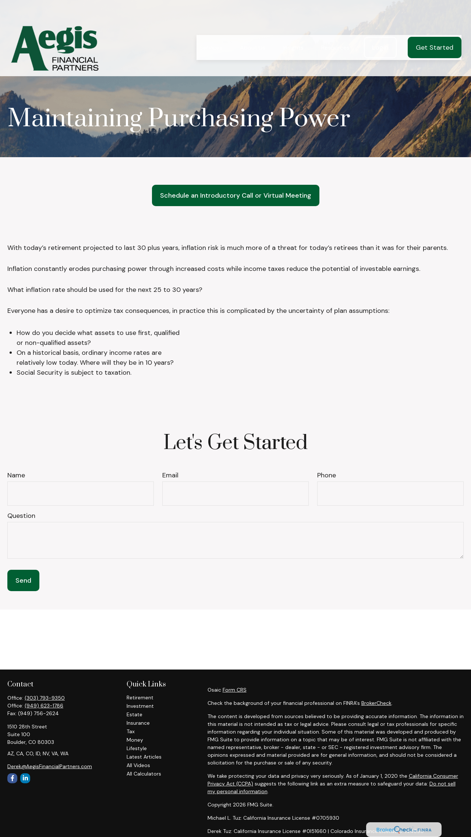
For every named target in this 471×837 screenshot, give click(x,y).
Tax (131, 731)
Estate (134, 714)
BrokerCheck (376, 703)
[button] (211, 28)
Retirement (140, 697)
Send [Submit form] (23, 580)
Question (21, 515)
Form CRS (235, 689)
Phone (326, 475)
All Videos (138, 765)
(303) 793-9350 (45, 698)
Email (170, 475)
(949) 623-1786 (44, 705)
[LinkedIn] (25, 778)
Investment (140, 706)
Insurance (138, 723)
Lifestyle (137, 748)
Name (16, 475)
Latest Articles (144, 756)
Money (135, 740)
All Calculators (144, 773)
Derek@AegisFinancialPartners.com (49, 766)
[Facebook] (12, 778)
